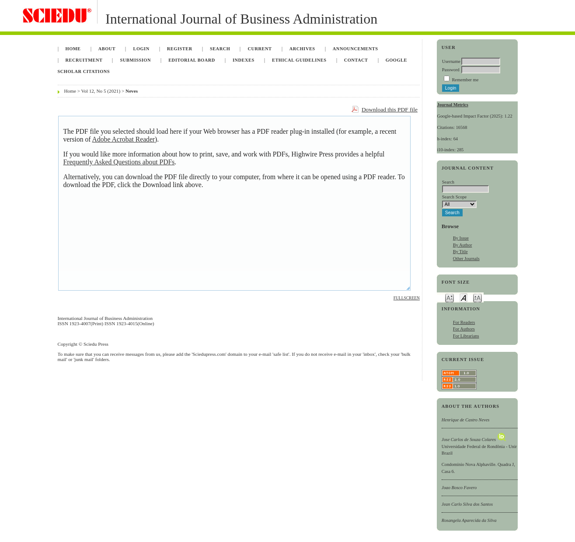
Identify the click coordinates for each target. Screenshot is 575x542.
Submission (135, 60)
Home (73, 48)
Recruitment (84, 60)
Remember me (465, 79)
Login (141, 48)
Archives (302, 48)
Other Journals (466, 258)
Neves (131, 91)
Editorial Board (191, 60)
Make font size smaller (449, 297)
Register (179, 48)
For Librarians (466, 336)
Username (451, 61)
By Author (462, 245)
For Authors (464, 329)
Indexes (243, 60)
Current (259, 48)
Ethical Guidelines (299, 60)
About (107, 48)
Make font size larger (477, 297)
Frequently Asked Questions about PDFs (119, 162)
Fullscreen (407, 298)
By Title (460, 251)
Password (451, 69)
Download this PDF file (390, 109)
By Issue (461, 238)
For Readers (464, 322)
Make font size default (463, 297)
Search (220, 48)
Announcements (355, 48)
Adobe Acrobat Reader (123, 139)
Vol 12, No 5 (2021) (101, 91)
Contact (356, 60)
